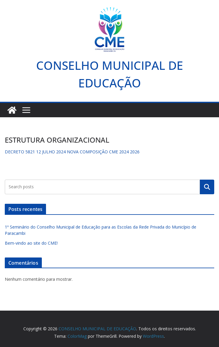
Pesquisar (207, 186)
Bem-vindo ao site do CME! (31, 243)
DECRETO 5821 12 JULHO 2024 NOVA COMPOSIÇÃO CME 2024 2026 (72, 152)
